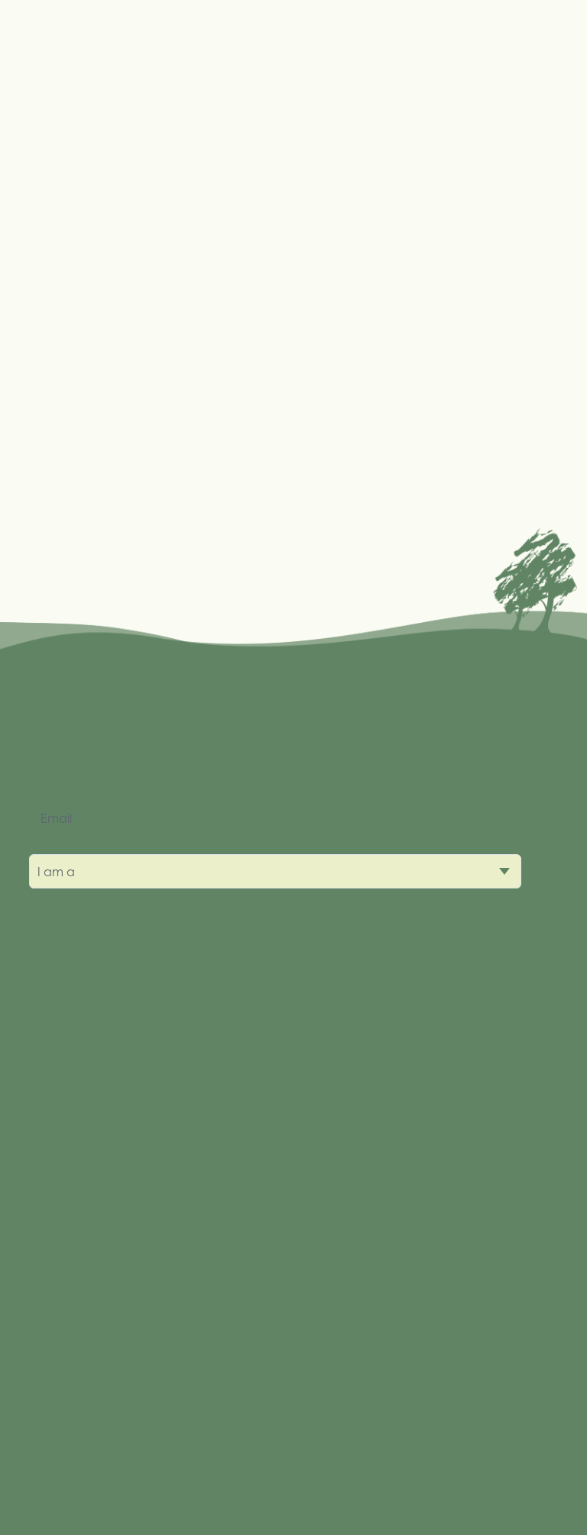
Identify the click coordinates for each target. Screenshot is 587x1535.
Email (56, 818)
